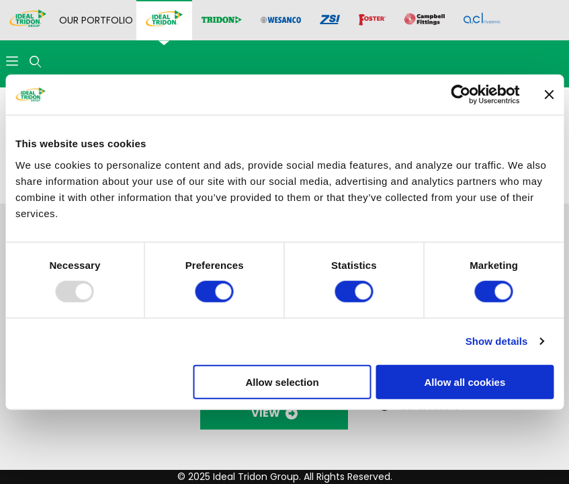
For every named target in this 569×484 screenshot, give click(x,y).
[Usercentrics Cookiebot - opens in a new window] (460, 95)
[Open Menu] (12, 62)
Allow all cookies (464, 381)
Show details (497, 341)
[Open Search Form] (35, 62)
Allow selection (281, 381)
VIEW (274, 413)
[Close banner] (549, 94)
